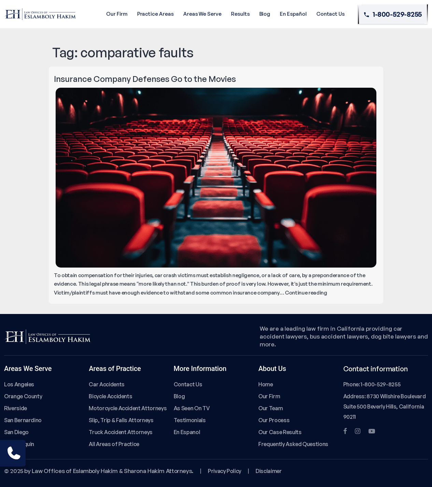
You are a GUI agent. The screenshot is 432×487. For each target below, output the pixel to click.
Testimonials (190, 420)
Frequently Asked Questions (293, 444)
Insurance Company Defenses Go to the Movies (145, 79)
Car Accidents (106, 384)
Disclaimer (269, 471)
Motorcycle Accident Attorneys (128, 408)
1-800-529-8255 (393, 14)
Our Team (270, 408)
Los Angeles (19, 384)
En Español (293, 14)
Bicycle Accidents (110, 396)
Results (240, 14)
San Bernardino (23, 420)
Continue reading (306, 292)
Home (265, 384)
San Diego (16, 432)
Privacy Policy (224, 471)
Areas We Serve (202, 14)
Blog (265, 14)
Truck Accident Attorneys (121, 432)
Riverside (15, 408)
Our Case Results (279, 432)
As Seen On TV (192, 408)
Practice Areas (155, 14)
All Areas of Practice (114, 444)
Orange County (23, 396)
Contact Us (330, 14)
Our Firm (117, 14)
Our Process (273, 420)
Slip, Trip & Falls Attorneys (121, 420)
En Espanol (187, 432)
